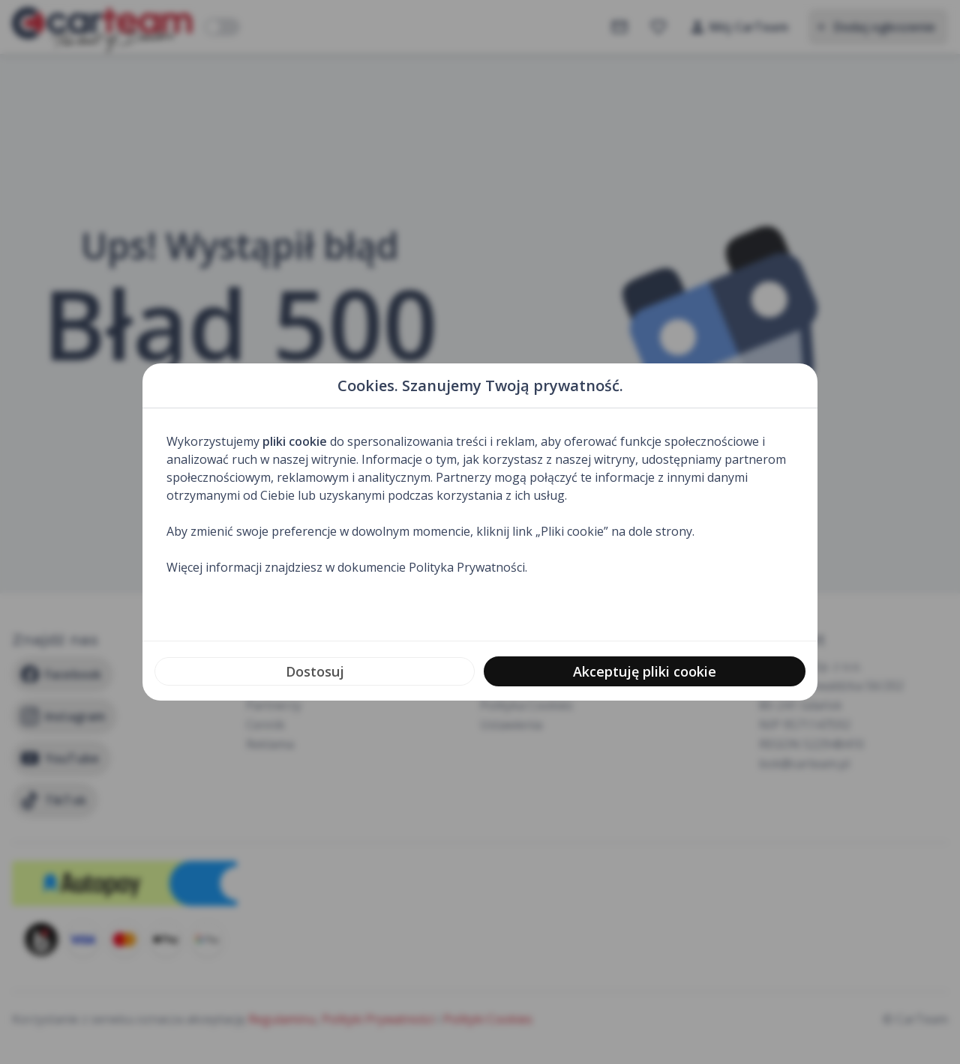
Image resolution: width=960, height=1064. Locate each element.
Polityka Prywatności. (468, 567)
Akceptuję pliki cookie (644, 671)
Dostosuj (315, 671)
